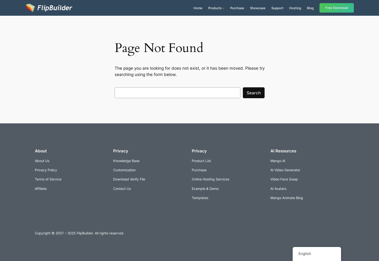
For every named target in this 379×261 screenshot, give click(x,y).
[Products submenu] (223, 8)
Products (215, 8)
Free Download (336, 8)
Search (254, 92)
